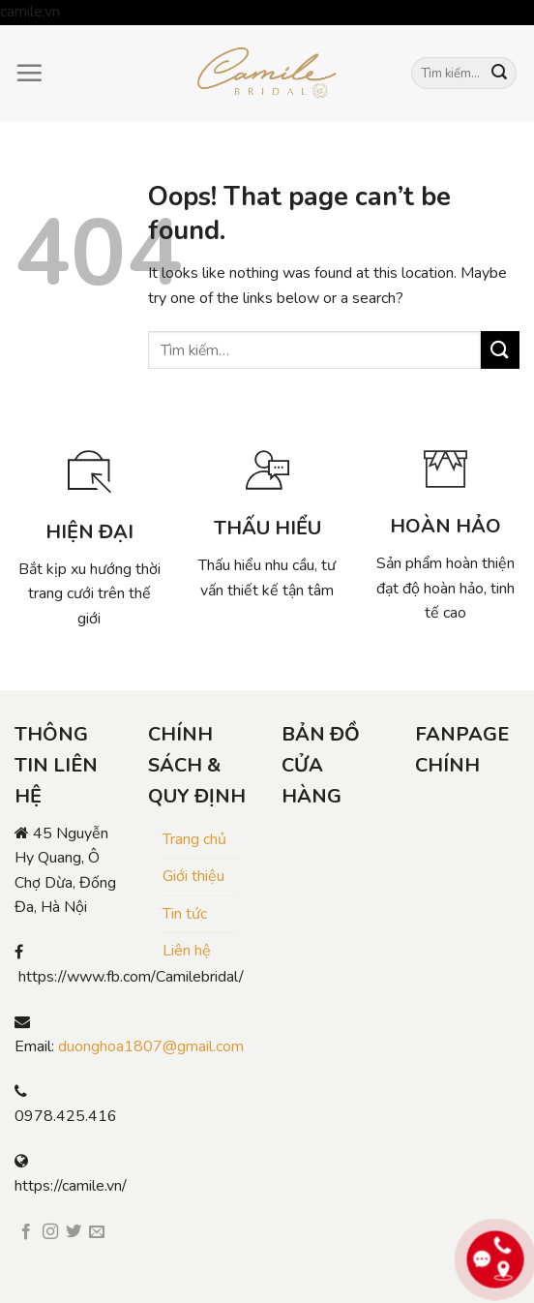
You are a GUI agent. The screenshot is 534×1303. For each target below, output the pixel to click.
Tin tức (185, 913)
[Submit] (499, 73)
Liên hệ (187, 950)
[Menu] (29, 72)
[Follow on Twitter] (73, 1232)
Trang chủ (194, 839)
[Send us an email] (96, 1232)
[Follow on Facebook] (26, 1232)
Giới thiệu (193, 876)
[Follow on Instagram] (50, 1232)
